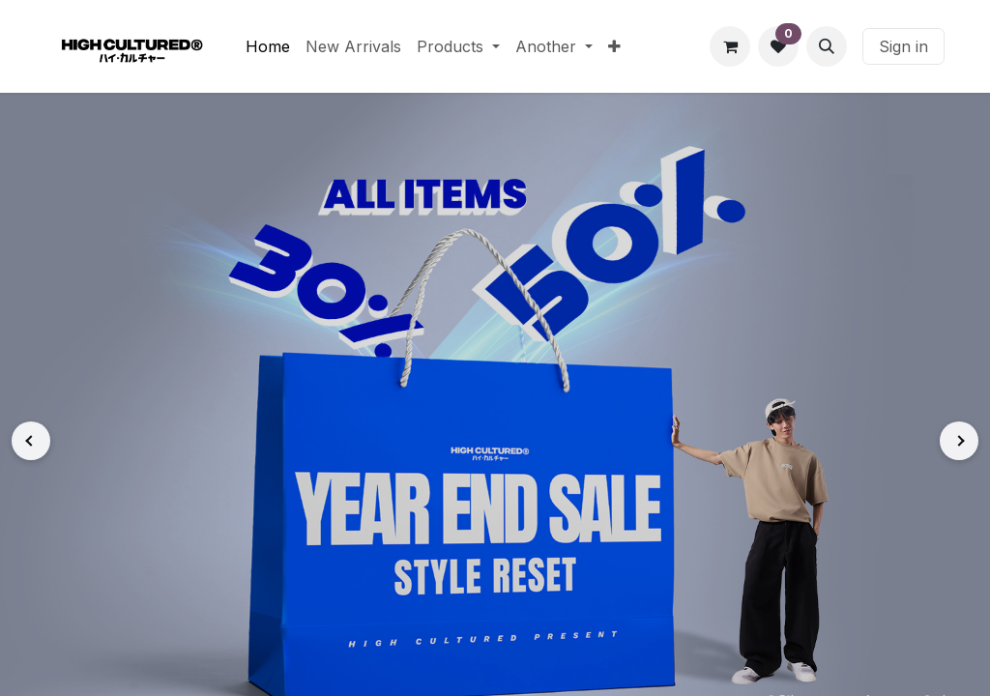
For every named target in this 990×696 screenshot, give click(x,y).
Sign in (903, 46)
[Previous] (31, 440)
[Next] (959, 440)
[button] (826, 46)
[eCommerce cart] (730, 46)
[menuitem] (268, 46)
